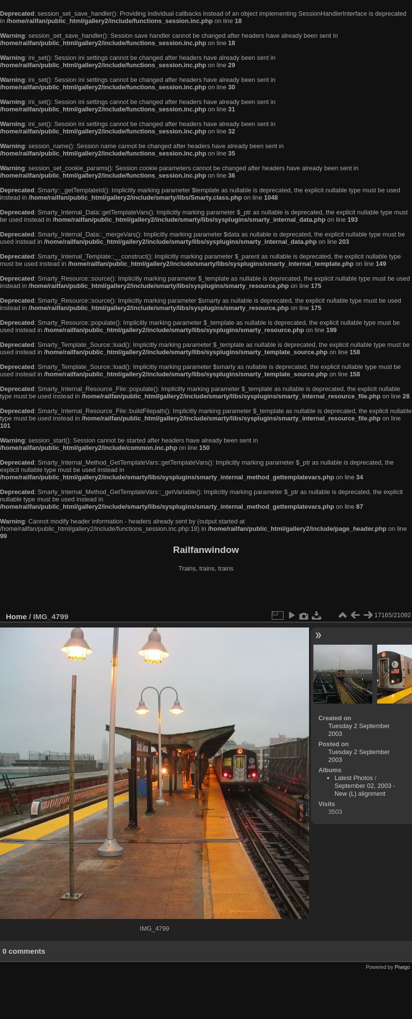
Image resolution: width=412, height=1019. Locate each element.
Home (16, 616)
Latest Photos (354, 778)
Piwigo (402, 967)
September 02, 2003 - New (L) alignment (365, 789)
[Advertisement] (206, 593)
